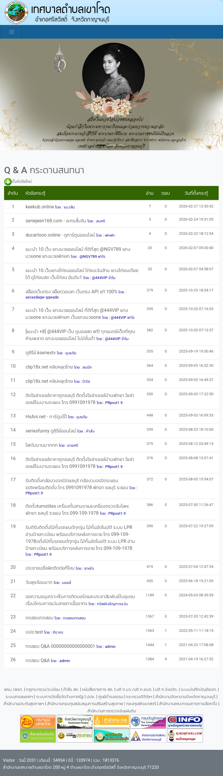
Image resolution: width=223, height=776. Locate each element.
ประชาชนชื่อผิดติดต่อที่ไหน (51, 568)
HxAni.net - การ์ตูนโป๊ (47, 416)
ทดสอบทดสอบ (40, 618)
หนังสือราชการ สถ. (97, 689)
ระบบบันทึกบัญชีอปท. (199, 689)
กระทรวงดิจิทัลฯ (139, 696)
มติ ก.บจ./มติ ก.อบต (133, 689)
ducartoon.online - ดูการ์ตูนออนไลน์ (61, 235)
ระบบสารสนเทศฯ (20, 696)
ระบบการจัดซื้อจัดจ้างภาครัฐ (60, 696)
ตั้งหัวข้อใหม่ (22, 181)
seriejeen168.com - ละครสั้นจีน (56, 220)
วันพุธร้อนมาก (40, 582)
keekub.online (40, 207)
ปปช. (91, 696)
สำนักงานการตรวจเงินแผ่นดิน (111, 711)
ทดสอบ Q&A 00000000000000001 (61, 646)
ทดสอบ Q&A (38, 660)
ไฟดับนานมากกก (42, 445)
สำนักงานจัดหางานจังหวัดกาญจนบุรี (186, 696)
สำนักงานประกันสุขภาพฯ (24, 703)
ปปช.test (35, 632)
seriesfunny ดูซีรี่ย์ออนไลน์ (51, 431)
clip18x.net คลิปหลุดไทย (50, 367)
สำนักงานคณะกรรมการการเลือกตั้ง (188, 703)
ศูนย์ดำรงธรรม (111, 696)
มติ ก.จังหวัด (166, 689)
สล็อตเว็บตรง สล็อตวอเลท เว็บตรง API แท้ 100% (72, 291)
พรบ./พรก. (13, 689)
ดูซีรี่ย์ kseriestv (41, 352)
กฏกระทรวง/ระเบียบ (43, 689)
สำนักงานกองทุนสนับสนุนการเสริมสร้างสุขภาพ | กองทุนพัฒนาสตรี (101, 703)
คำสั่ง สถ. (71, 689)
